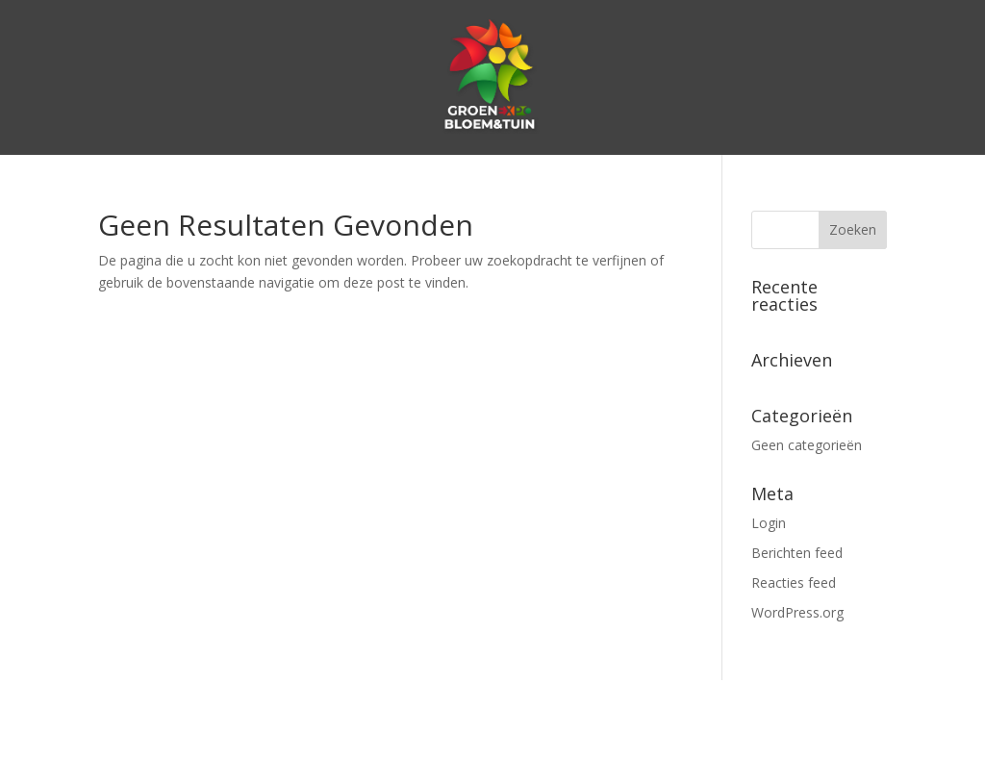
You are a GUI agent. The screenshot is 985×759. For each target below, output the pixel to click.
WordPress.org (797, 612)
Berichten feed (797, 553)
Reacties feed (793, 582)
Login (768, 523)
